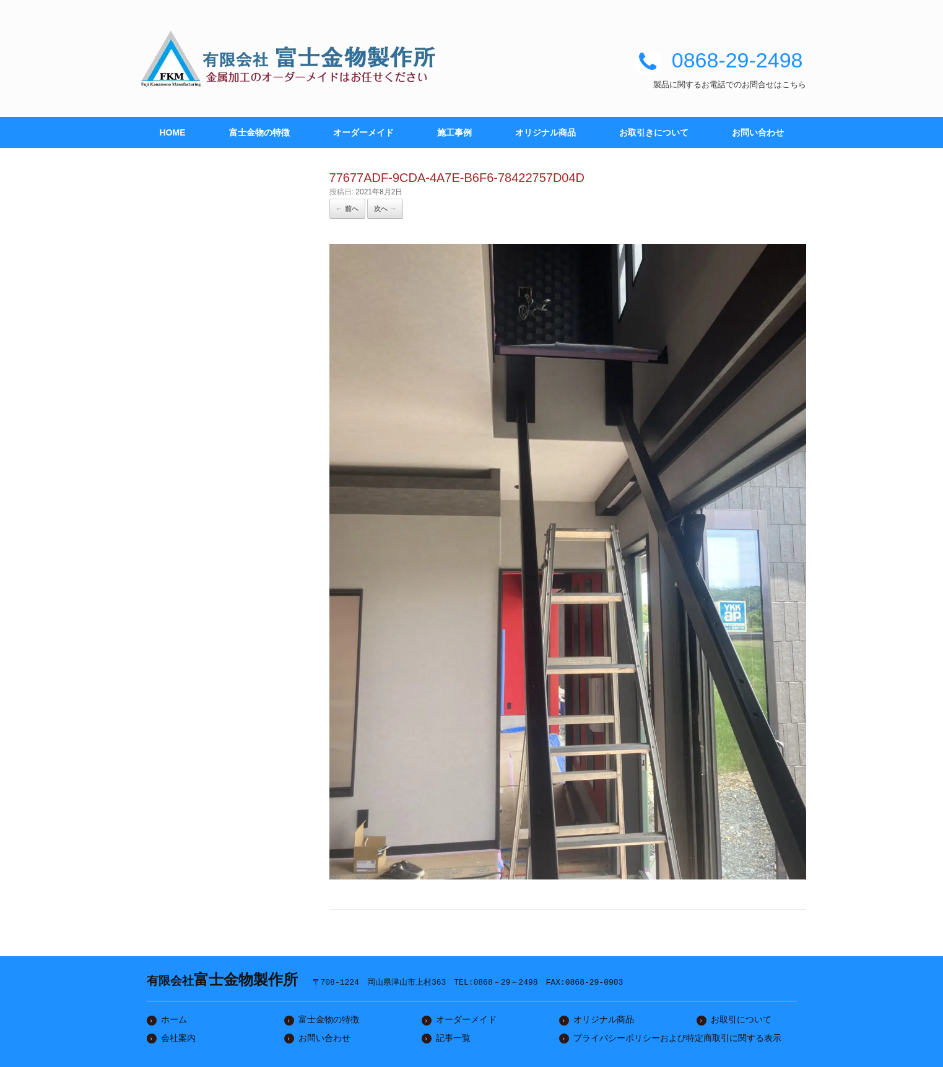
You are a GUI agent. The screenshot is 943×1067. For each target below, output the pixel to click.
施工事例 (454, 132)
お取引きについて (654, 132)
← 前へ (347, 208)
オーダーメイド (363, 132)
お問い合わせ (758, 132)
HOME (173, 132)
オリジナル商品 (545, 132)
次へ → (385, 208)
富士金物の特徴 (259, 132)
